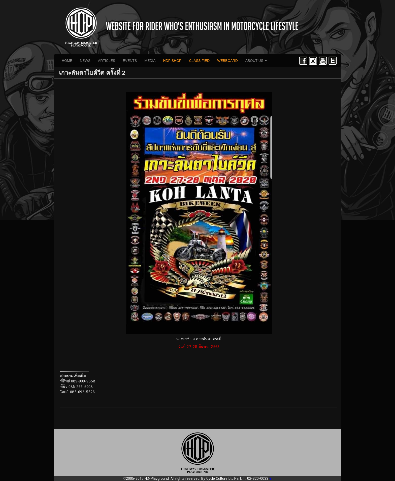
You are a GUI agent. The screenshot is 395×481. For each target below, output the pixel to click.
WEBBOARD (227, 61)
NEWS (85, 61)
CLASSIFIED (199, 61)
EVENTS (130, 61)
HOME (67, 61)
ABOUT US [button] (256, 61)
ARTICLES (106, 61)
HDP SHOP (172, 61)
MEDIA (149, 61)
